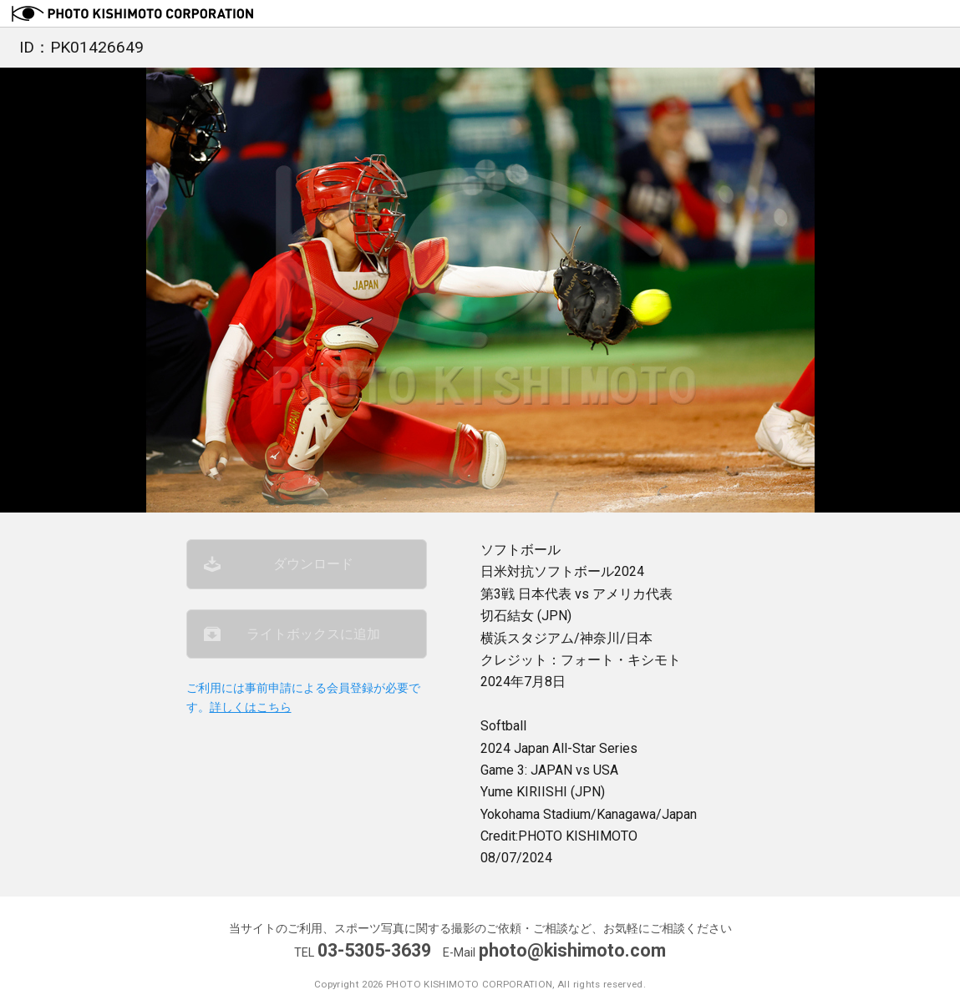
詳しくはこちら (251, 707)
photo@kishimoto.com (572, 950)
